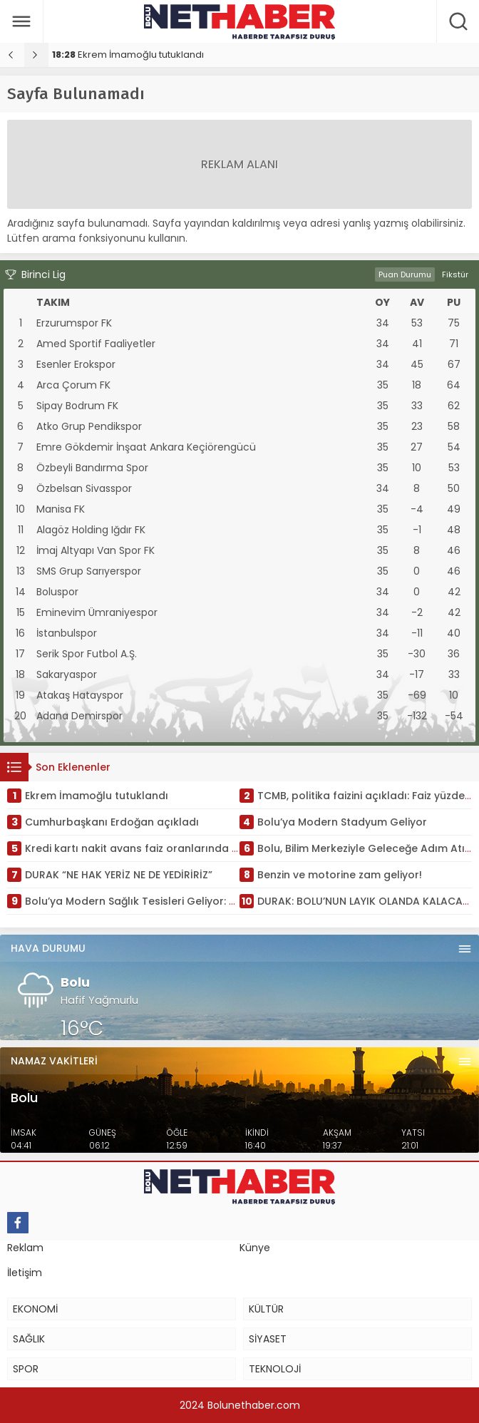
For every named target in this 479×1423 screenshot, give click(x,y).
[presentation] (12, 55)
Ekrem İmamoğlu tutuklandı (128, 54)
